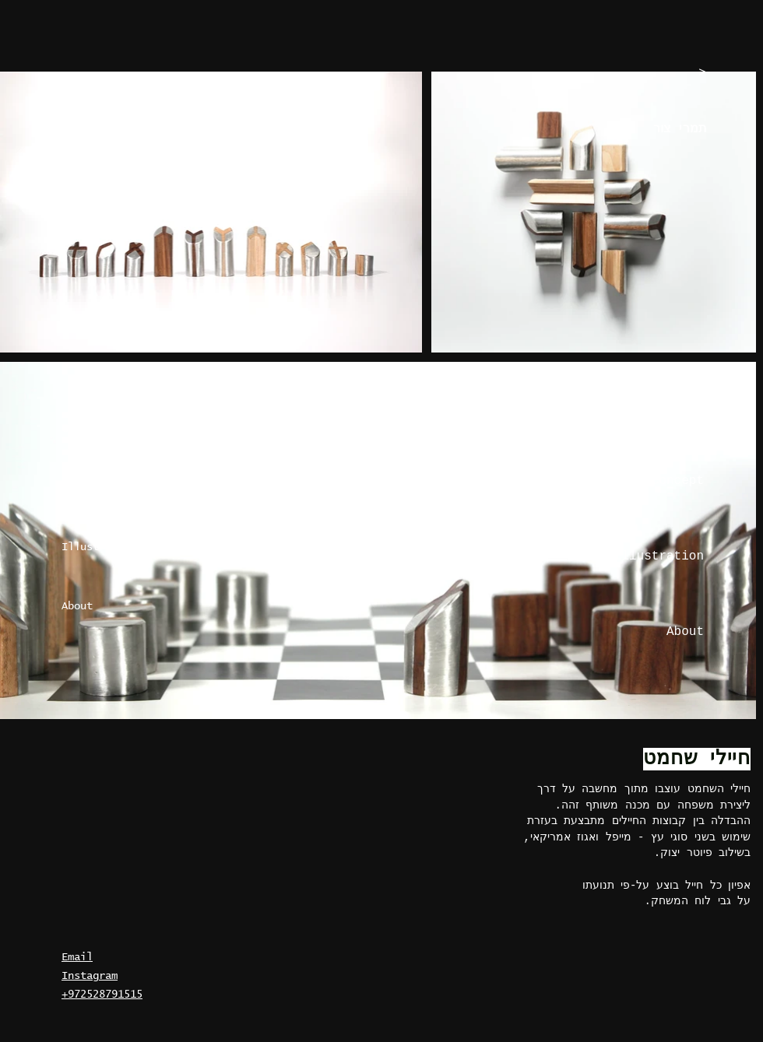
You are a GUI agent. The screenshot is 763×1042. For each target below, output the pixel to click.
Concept (83, 487)
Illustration (99, 547)
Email (77, 957)
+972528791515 (102, 994)
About (77, 606)
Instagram (90, 975)
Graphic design (105, 428)
